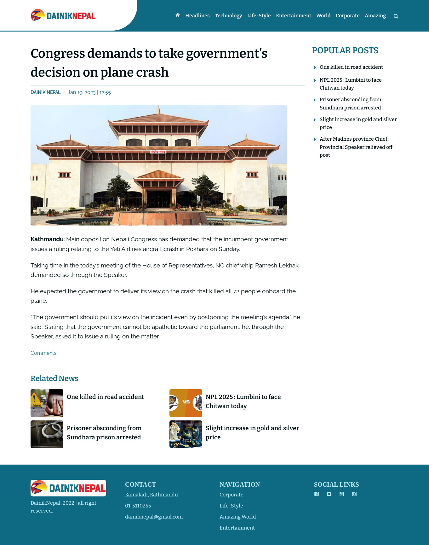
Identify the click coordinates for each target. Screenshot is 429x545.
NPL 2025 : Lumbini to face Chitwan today (243, 401)
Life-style (259, 16)
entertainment (237, 528)
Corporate (348, 16)
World (323, 16)
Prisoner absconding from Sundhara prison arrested (104, 433)
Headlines (197, 16)
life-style (231, 506)
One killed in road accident (105, 397)
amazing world (238, 517)
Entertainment (293, 16)
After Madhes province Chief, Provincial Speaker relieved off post (356, 147)
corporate (231, 495)
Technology (228, 16)
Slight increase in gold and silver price (252, 433)
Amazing (375, 16)
